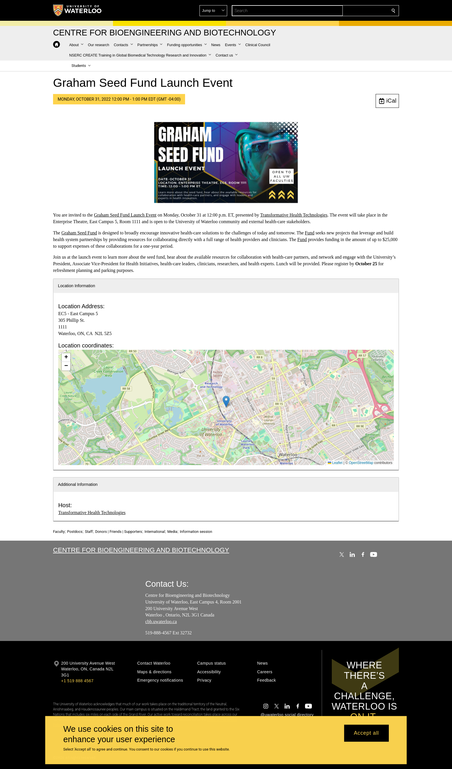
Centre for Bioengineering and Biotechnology (141, 550)
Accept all (366, 733)
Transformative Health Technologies (293, 215)
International (154, 531)
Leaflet (335, 463)
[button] (351, 10)
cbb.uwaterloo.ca (161, 621)
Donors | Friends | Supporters (118, 531)
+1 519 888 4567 (77, 680)
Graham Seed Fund (79, 232)
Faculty (59, 531)
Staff (89, 531)
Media (172, 531)
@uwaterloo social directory (287, 714)
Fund (309, 232)
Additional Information (78, 484)
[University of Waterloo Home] (77, 10)
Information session (196, 531)
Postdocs (74, 531)
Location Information (76, 285)
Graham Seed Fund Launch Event (125, 215)
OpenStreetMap (361, 463)
